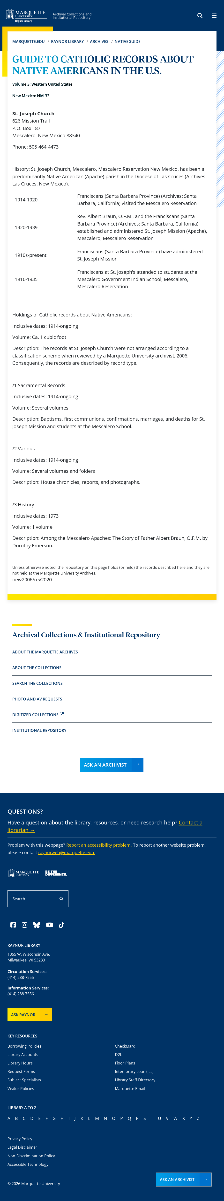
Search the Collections (37, 683)
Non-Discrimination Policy (31, 1156)
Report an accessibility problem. (99, 845)
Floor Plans (125, 1063)
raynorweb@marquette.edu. (66, 852)
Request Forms (21, 1071)
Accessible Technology (27, 1164)
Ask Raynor (23, 1014)
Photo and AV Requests (37, 699)
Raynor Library (67, 41)
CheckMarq (125, 1046)
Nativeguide (128, 41)
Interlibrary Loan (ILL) (134, 1071)
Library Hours (20, 1063)
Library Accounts (22, 1054)
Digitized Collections (38, 714)
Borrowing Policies (24, 1046)
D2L (118, 1054)
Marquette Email (130, 1088)
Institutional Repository (39, 730)
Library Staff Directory (135, 1080)
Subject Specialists (24, 1080)
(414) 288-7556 (20, 993)
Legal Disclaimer (22, 1147)
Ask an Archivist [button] (177, 1179)
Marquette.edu (28, 41)
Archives (99, 41)
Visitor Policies (20, 1088)
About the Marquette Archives (45, 652)
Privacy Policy (19, 1138)
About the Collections (36, 667)
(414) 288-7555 (20, 977)
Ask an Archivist (105, 765)
